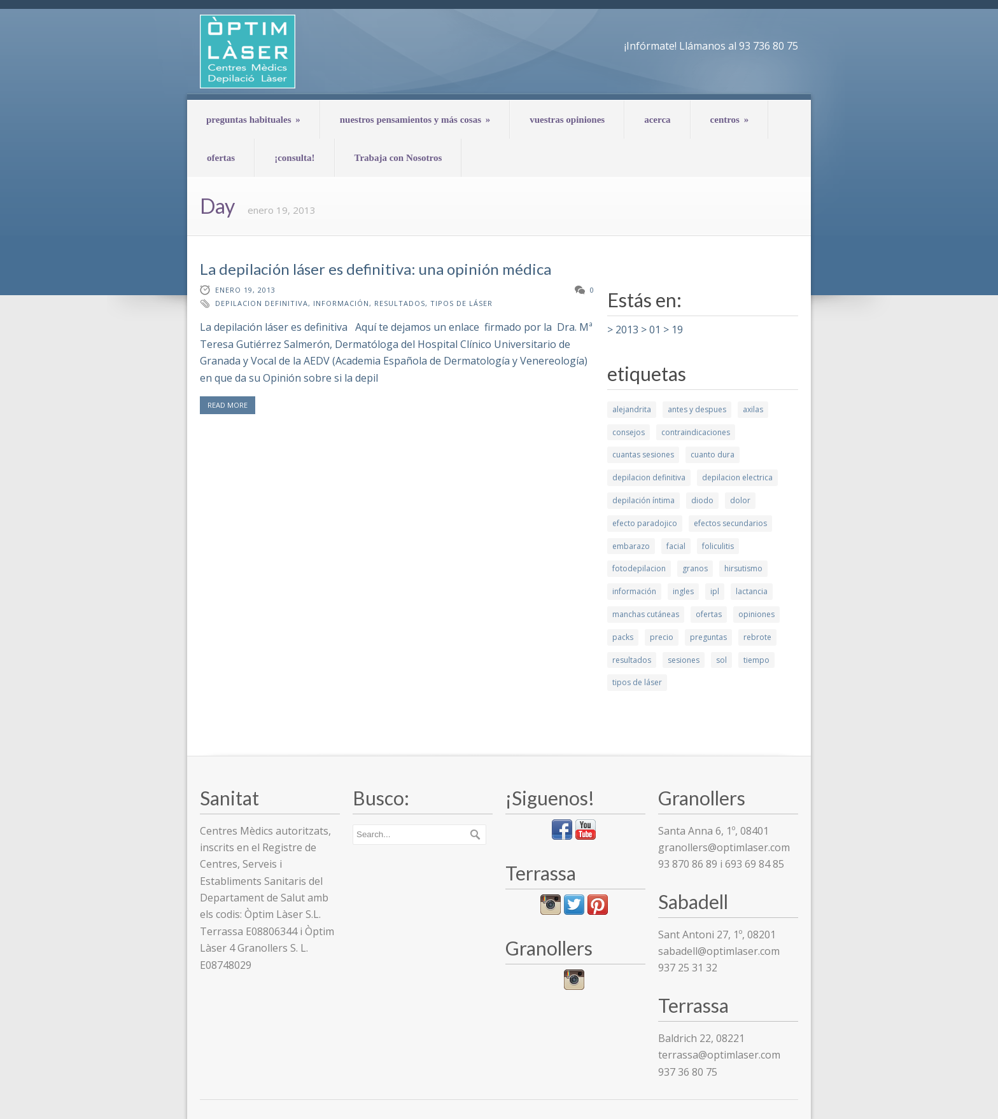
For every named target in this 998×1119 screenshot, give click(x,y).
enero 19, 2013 (245, 290)
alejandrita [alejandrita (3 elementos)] (631, 409)
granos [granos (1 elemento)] (695, 568)
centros (729, 120)
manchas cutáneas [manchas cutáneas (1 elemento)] (645, 614)
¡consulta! (294, 158)
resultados (399, 303)
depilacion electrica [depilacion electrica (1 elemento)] (737, 477)
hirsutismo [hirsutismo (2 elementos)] (743, 568)
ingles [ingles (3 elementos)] (683, 591)
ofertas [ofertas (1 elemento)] (709, 614)
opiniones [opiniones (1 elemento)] (756, 614)
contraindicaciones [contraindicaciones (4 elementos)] (695, 432)
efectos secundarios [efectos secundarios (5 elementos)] (730, 523)
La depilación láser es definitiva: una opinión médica (375, 269)
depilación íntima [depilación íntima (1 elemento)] (643, 500)
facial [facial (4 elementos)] (675, 546)
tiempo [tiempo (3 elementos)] (756, 660)
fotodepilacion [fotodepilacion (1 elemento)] (639, 568)
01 (655, 330)
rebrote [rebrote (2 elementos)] (757, 637)
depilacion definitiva (261, 303)
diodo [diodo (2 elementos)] (702, 500)
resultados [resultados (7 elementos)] (631, 660)
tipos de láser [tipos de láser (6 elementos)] (637, 682)
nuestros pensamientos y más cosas (415, 120)
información (341, 303)
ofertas (221, 158)
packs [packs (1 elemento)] (622, 637)
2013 (626, 330)
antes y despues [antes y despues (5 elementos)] (697, 409)
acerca (657, 120)
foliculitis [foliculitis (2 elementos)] (718, 546)
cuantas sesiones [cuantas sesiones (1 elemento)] (643, 454)
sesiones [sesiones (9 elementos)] (683, 660)
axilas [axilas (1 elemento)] (753, 409)
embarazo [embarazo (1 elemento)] (631, 546)
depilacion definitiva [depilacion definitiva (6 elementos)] (648, 477)
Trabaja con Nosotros (398, 158)
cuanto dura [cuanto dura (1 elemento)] (712, 454)
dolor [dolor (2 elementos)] (740, 500)
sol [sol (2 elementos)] (721, 660)
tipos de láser (461, 303)
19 (677, 330)
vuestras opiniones (567, 120)
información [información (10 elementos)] (634, 591)
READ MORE (227, 405)
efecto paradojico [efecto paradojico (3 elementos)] (644, 523)
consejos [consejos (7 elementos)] (628, 432)
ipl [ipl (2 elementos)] (714, 591)
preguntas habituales (253, 120)
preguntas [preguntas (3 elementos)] (708, 637)
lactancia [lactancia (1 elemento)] (752, 591)
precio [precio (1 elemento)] (661, 637)
